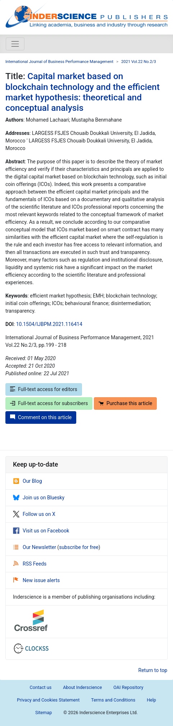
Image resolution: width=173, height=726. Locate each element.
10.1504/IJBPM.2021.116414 (49, 324)
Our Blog (27, 481)
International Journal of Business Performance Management (59, 61)
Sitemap (43, 712)
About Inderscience (82, 687)
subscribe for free (79, 547)
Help (151, 700)
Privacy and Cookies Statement (48, 700)
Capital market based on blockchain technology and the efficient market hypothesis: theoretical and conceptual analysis (82, 92)
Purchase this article (125, 403)
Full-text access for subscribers (49, 403)
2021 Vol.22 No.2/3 (138, 61)
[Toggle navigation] (15, 43)
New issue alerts (36, 580)
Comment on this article (41, 417)
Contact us (41, 687)
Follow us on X (34, 514)
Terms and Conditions (113, 700)
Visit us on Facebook (41, 531)
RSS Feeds (29, 564)
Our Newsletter (35, 547)
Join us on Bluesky (38, 497)
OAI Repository (128, 687)
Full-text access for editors (43, 389)
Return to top (153, 670)
